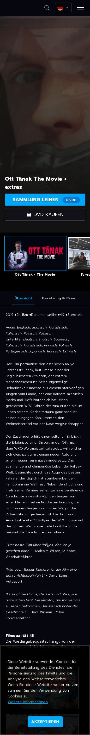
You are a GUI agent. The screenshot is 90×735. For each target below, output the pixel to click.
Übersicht (23, 298)
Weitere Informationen (28, 702)
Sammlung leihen (46, 199)
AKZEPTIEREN (45, 722)
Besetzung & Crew (59, 298)
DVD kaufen (45, 214)
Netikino (19, 8)
